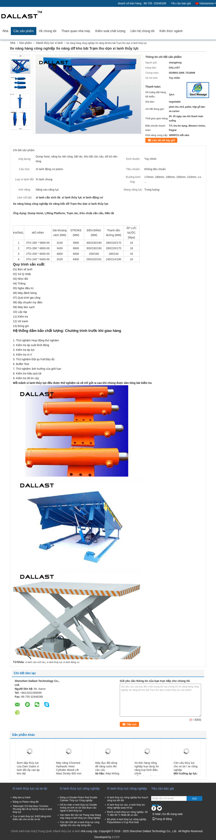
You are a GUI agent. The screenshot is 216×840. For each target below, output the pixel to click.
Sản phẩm (25, 42)
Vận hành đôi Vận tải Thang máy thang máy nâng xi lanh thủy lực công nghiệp (80, 816)
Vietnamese (207, 3)
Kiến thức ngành (171, 31)
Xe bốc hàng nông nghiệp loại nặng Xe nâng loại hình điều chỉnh (147, 768)
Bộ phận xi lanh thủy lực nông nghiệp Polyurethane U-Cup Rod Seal (126, 821)
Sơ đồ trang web (172, 814)
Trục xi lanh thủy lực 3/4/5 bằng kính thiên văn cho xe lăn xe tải (32, 818)
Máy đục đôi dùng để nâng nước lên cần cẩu (106, 766)
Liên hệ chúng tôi (142, 31)
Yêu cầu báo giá (181, 3)
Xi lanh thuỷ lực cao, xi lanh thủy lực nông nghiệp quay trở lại (126, 806)
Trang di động (162, 819)
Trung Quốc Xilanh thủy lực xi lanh (59, 831)
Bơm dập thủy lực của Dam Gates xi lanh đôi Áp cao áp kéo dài (28, 768)
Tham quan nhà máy (75, 31)
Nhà (5, 31)
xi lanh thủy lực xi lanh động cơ (63, 662)
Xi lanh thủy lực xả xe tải (30, 788)
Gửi (194, 798)
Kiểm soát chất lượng (110, 31)
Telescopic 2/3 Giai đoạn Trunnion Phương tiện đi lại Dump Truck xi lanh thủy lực (32, 809)
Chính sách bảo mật (23, 831)
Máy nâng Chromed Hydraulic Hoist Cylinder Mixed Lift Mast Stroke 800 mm (68, 768)
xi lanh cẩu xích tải (35, 662)
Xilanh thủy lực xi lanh (49, 42)
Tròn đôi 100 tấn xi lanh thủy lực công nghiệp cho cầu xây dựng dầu (79, 824)
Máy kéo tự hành (21, 797)
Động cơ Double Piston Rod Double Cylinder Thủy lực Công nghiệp (78, 799)
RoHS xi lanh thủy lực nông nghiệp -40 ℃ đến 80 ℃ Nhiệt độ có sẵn (127, 813)
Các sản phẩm (23, 31)
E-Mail (156, 814)
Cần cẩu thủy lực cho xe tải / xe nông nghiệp (186, 766)
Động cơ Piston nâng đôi (25, 801)
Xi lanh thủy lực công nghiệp (80, 788)
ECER (116, 837)
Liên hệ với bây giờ (163, 140)
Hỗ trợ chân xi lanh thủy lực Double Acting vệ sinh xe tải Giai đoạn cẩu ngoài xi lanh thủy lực (78, 807)
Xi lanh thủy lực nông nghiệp (127, 788)
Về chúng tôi (47, 31)
